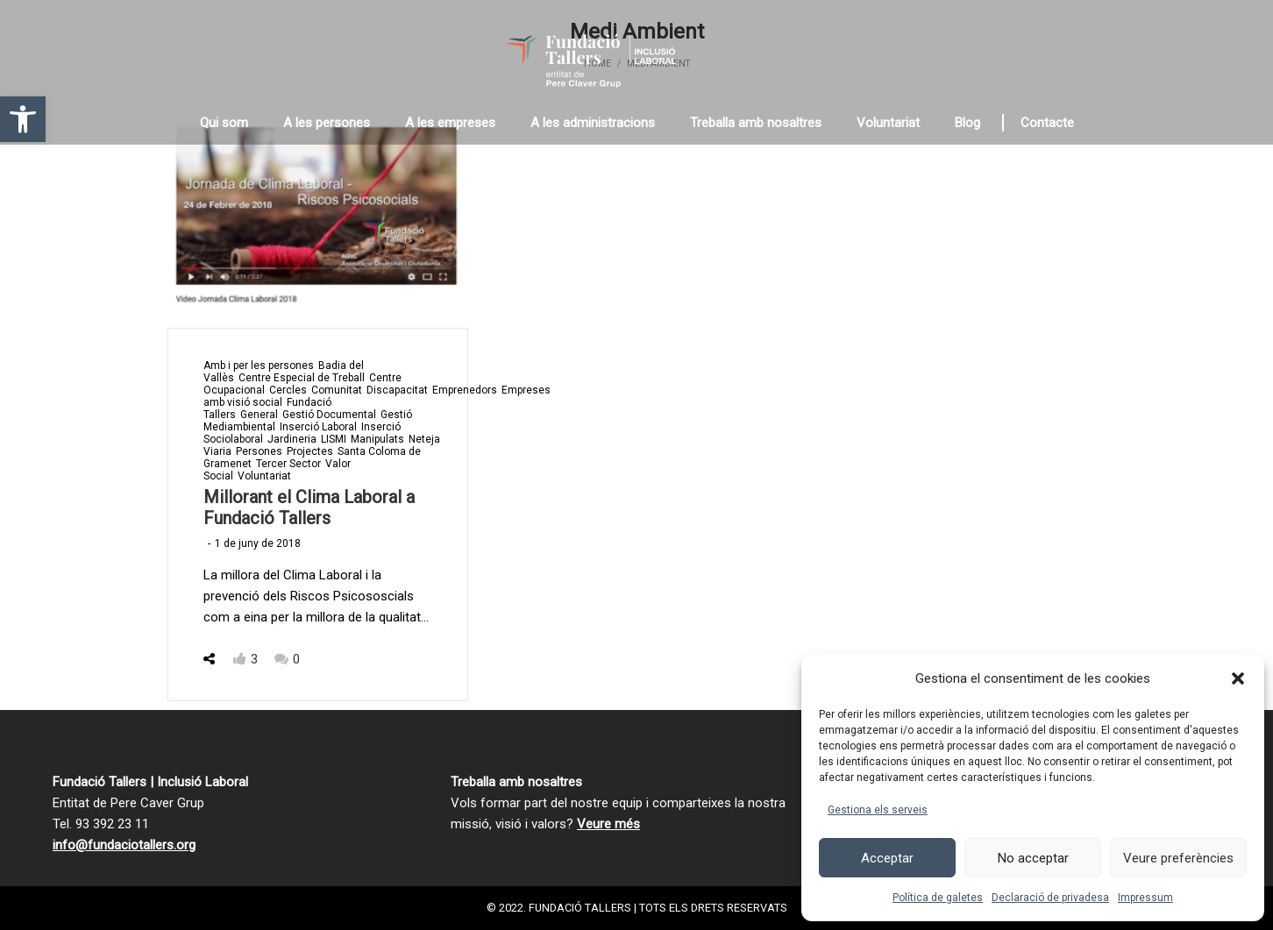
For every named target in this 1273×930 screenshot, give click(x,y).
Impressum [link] (1145, 897)
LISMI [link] (333, 439)
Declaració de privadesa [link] (1050, 897)
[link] (23, 119)
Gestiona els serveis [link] (878, 810)
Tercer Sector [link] (288, 464)
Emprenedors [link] (464, 390)
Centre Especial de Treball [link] (301, 378)
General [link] (259, 414)
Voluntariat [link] (264, 476)
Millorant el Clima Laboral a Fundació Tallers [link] (309, 507)
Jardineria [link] (291, 439)
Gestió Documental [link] (329, 414)
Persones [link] (259, 451)
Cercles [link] (288, 390)
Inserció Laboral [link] (318, 427)
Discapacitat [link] (397, 390)
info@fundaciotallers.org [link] (124, 845)
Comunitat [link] (336, 390)
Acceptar (887, 858)
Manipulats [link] (377, 439)
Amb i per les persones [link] (258, 365)
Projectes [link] (310, 451)
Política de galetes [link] (938, 897)
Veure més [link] (608, 824)
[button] (1238, 678)
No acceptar (1033, 858)
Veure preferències (1178, 858)
